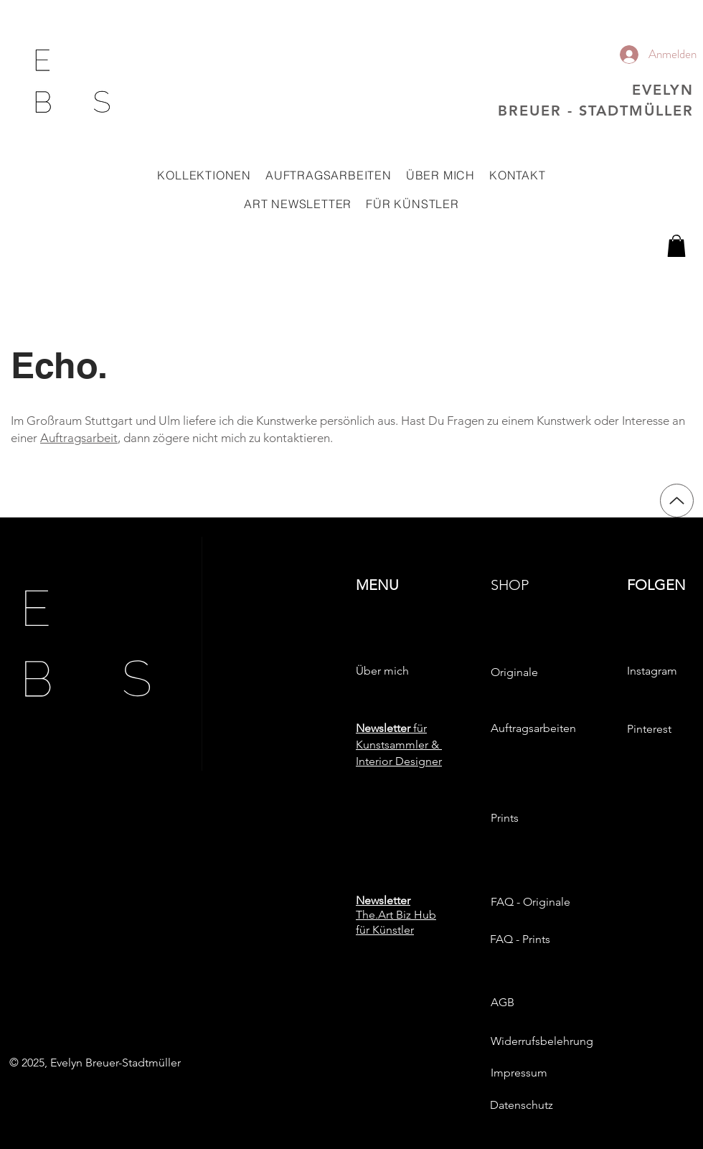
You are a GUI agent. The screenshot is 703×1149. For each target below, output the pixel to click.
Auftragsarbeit (79, 438)
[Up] (677, 500)
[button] (204, 175)
